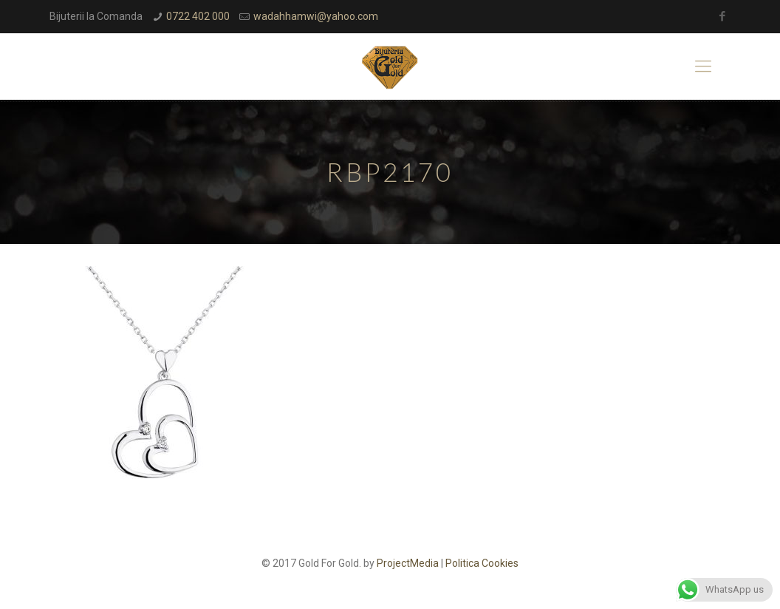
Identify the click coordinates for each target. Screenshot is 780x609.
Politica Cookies (482, 563)
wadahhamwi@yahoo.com (315, 16)
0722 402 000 (198, 16)
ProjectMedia (408, 563)
